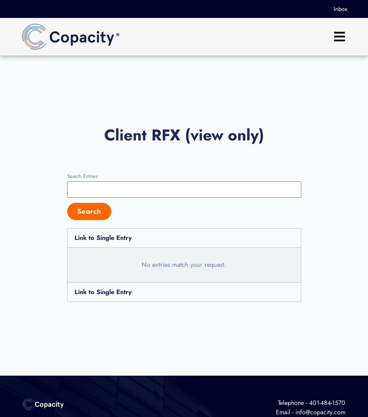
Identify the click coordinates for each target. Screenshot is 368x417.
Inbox (340, 8)
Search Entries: (83, 176)
